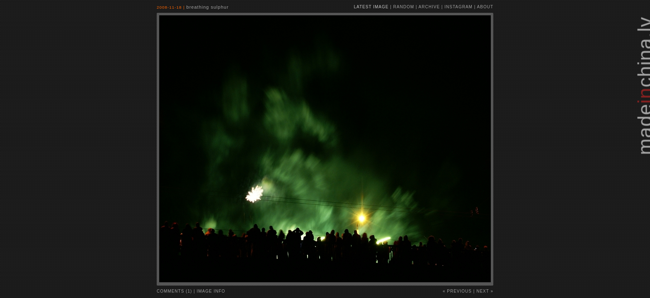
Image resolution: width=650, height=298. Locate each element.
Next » (484, 291)
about (485, 7)
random (403, 7)
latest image (371, 7)
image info (211, 291)
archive (429, 7)
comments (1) (174, 291)
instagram (458, 7)
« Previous (457, 291)
